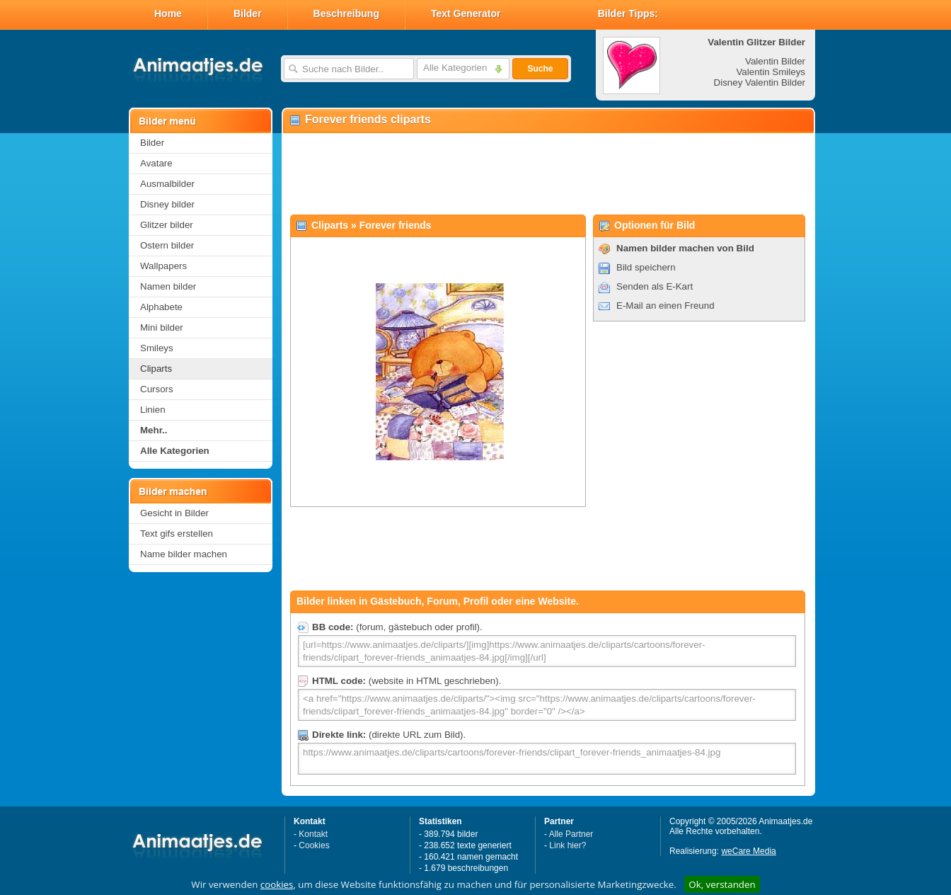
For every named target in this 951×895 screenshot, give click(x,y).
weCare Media (748, 851)
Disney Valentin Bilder (759, 82)
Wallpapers (163, 266)
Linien (153, 409)
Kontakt (313, 834)
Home (168, 13)
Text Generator (466, 13)
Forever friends (395, 225)
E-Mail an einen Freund (665, 305)
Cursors (156, 389)
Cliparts (156, 368)
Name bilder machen (183, 554)
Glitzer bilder (166, 225)
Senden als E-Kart (654, 286)
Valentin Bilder (775, 61)
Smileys (156, 348)
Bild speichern (646, 267)
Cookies (314, 845)
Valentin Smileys (770, 72)
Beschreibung (346, 13)
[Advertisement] (547, 174)
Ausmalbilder (167, 183)
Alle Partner (571, 834)
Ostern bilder (167, 245)
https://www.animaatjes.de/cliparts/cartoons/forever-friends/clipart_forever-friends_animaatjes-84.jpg (547, 759)
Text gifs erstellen (176, 533)
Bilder (248, 13)
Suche (540, 69)
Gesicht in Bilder (174, 513)
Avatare (156, 163)
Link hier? (567, 845)
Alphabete (161, 307)
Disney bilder (167, 204)
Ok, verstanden (721, 884)
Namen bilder (168, 286)
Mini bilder (161, 327)
